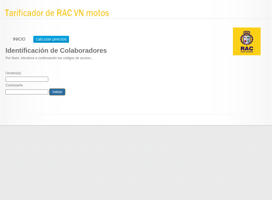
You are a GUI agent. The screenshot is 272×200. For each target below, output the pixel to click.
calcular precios (51, 39)
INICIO (19, 39)
